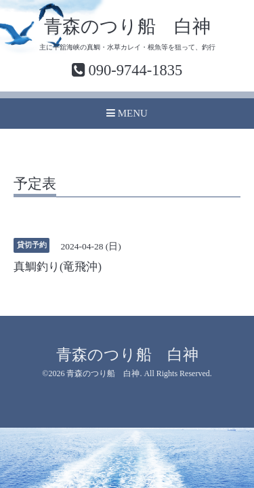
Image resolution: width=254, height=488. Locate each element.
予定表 (35, 184)
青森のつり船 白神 (127, 26)
